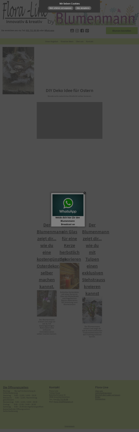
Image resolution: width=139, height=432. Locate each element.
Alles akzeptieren (83, 8)
